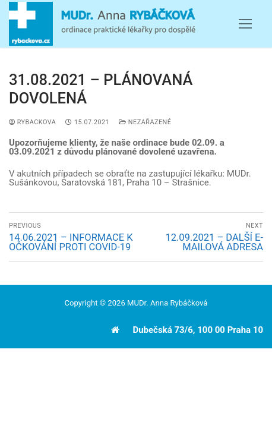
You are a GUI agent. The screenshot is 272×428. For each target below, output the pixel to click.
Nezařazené (145, 122)
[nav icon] (245, 24)
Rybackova (32, 122)
